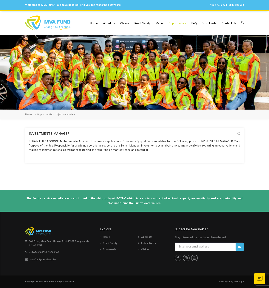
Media (159, 23)
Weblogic (239, 282)
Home (94, 23)
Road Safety (142, 23)
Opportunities (177, 23)
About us (109, 23)
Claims (124, 23)
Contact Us (229, 23)
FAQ (194, 23)
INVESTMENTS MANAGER (49, 134)
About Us (146, 237)
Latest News (148, 243)
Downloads (209, 23)
